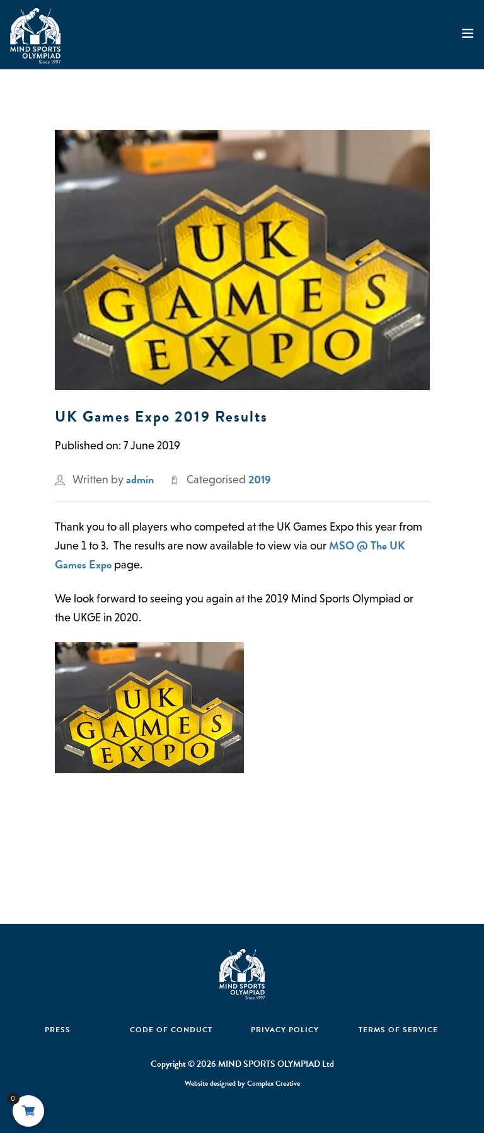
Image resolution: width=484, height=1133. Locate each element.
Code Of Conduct (171, 1029)
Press (58, 1029)
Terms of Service (398, 1029)
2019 (259, 479)
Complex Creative (273, 1083)
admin (140, 479)
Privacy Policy (285, 1029)
